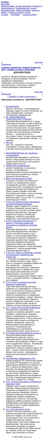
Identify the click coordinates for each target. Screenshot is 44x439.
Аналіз (28, 13)
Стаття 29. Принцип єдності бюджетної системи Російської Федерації (23, 203)
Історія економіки (23, 6)
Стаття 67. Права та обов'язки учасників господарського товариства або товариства (23, 255)
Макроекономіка (23, 10)
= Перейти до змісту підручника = (22, 97)
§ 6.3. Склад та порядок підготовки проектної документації (21, 283)
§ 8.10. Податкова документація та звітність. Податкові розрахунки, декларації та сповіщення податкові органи (21, 224)
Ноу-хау (9, 143)
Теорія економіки (16, 13)
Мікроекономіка (7, 6)
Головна (4, 15)
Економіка (5, 4)
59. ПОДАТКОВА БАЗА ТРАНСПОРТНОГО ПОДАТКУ (19, 118)
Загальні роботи (30, 15)
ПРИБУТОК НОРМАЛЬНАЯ (18, 166)
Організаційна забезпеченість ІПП (21, 359)
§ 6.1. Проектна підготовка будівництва (23, 308)
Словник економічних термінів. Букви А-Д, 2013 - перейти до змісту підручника (21, 69)
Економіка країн (8, 10)
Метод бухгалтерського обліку (19, 179)
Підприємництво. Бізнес (25, 8)
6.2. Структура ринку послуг (18, 409)
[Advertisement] (22, 38)
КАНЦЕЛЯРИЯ (12, 107)
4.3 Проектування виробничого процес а (23, 333)
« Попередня (6, 63)
